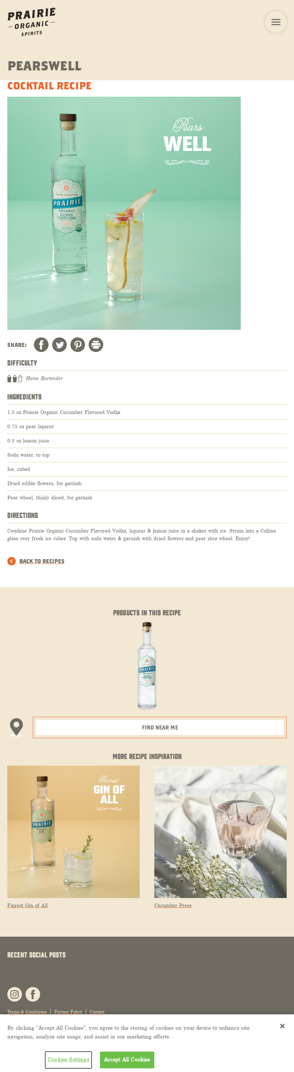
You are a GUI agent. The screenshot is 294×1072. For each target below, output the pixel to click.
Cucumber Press (173, 905)
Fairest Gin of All (27, 905)
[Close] (282, 1026)
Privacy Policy (68, 1012)
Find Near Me (160, 727)
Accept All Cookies (127, 1059)
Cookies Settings (68, 1059)
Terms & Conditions (27, 1012)
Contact (97, 1012)
